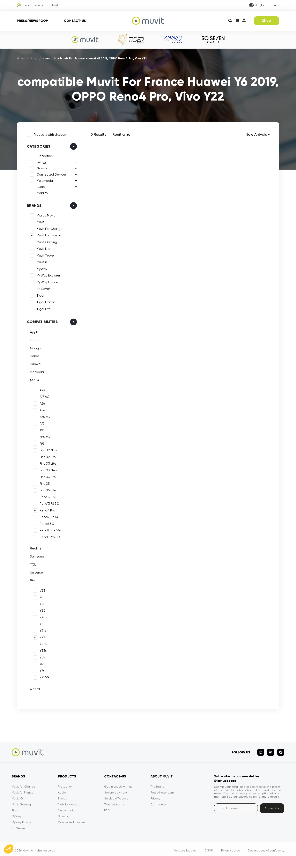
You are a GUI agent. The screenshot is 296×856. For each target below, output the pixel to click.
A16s (41, 389)
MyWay (41, 268)
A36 (41, 403)
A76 (41, 423)
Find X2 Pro (47, 456)
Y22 (41, 636)
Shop (266, 21)
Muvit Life (43, 248)
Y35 (41, 656)
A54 (41, 409)
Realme (35, 547)
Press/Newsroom (33, 21)
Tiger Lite (43, 308)
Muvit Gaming (46, 241)
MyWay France (46, 281)
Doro (33, 339)
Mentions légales (184, 847)
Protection (44, 155)
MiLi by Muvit (45, 214)
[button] (9, 849)
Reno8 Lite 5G (49, 529)
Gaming (41, 167)
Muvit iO (42, 261)
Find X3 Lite (47, 463)
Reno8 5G (46, 523)
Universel (36, 571)
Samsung (36, 556)
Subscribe (272, 805)
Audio (40, 186)
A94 (41, 429)
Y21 (41, 623)
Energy (41, 161)
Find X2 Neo (47, 449)
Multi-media (66, 807)
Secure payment (115, 789)
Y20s (42, 616)
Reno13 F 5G (48, 496)
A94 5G (44, 436)
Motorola (36, 371)
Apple (33, 331)
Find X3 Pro (47, 476)
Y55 (41, 663)
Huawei (34, 363)
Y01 (41, 596)
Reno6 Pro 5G (49, 516)
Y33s (42, 650)
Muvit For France (48, 234)
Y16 (41, 603)
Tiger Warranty (114, 801)
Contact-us (75, 21)
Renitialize (121, 134)
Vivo (32, 579)
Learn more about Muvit (37, 5)
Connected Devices (51, 174)
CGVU (209, 847)
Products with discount (50, 134)
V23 (41, 590)
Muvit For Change (49, 228)
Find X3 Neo (47, 469)
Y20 (42, 610)
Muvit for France (22, 789)
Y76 (41, 670)
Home (21, 58)
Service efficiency (116, 795)
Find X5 (44, 483)
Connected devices (71, 819)
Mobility (41, 192)
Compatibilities (41, 321)
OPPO (33, 379)
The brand (157, 783)
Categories (38, 145)
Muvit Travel (45, 255)
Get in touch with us (118, 783)
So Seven (43, 288)
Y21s (42, 630)
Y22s (42, 643)
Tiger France (45, 301)
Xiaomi (34, 688)
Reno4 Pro (46, 509)
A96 (41, 443)
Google (35, 347)
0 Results (98, 134)
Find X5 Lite (47, 489)
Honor (33, 355)
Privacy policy (230, 847)
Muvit (40, 221)
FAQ (107, 807)
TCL (32, 564)
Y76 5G (44, 676)
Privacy (155, 795)
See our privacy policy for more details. (253, 793)
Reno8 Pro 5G (49, 536)
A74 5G (44, 416)
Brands (33, 204)
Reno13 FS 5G (48, 503)
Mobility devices (69, 801)
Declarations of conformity (266, 847)
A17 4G (44, 396)
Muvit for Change (23, 783)
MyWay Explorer (47, 274)
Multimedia (44, 180)
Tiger (40, 295)
